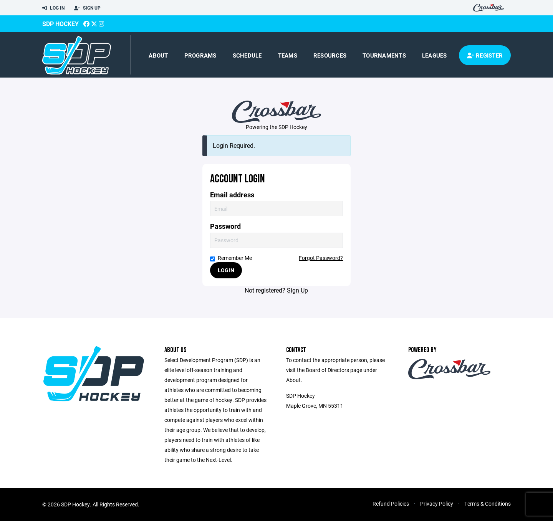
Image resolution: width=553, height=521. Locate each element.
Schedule (247, 55)
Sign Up (87, 8)
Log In (53, 8)
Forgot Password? (321, 257)
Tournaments (384, 55)
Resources (329, 55)
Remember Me (231, 257)
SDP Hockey (60, 24)
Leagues (434, 55)
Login (226, 270)
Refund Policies (391, 503)
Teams (287, 55)
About (158, 55)
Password (225, 226)
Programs (200, 55)
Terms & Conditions (487, 503)
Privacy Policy (436, 503)
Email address (232, 194)
